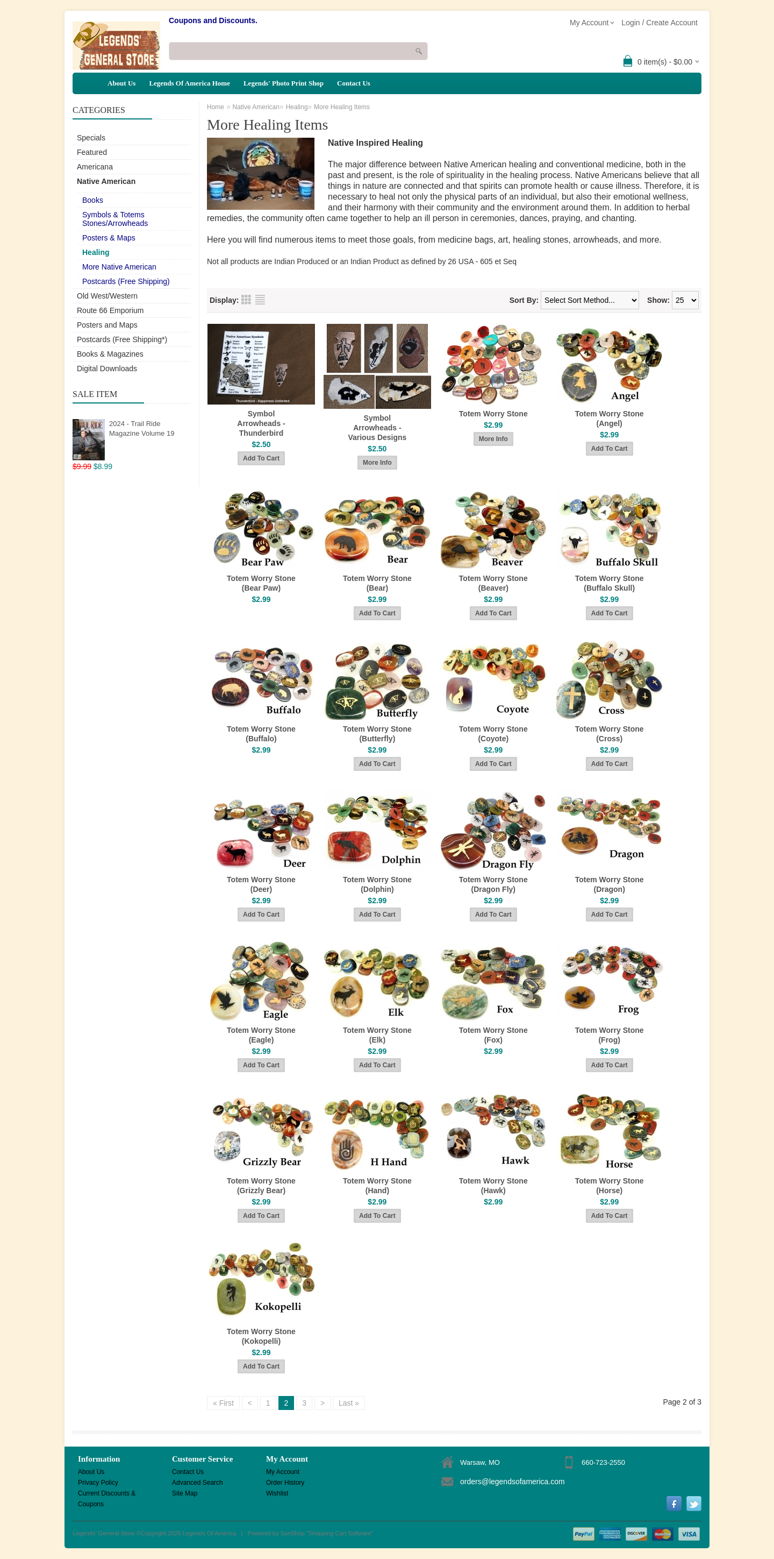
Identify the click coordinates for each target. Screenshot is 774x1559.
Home (215, 107)
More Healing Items (342, 107)
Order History (285, 1482)
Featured (92, 152)
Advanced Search (197, 1482)
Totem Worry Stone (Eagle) (261, 1035)
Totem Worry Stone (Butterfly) (377, 734)
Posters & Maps (108, 237)
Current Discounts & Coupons (106, 1494)
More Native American (119, 267)
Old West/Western (107, 296)
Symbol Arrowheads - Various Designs (377, 428)
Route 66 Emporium (110, 310)
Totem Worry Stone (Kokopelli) (261, 1336)
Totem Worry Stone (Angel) (609, 418)
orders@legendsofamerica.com (512, 1481)
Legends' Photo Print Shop (283, 83)
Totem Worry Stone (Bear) (377, 583)
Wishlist (277, 1493)
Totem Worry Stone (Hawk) (493, 1186)
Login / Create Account (659, 22)
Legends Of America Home (189, 83)
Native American (106, 181)
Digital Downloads (107, 368)
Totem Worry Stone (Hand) (377, 1186)
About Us (121, 83)
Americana (95, 166)
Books (92, 200)
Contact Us (353, 83)
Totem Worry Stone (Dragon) (609, 884)
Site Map (184, 1493)
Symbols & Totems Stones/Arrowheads (115, 219)
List (260, 299)
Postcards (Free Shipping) (126, 281)
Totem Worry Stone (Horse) (609, 1186)
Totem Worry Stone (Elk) (377, 1035)
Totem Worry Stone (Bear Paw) (261, 583)
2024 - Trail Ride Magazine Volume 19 (141, 428)
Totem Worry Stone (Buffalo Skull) (609, 583)
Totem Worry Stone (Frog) (609, 1035)
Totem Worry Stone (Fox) (493, 1035)
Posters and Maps (107, 325)
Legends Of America (209, 1533)
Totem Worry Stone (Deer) (261, 884)
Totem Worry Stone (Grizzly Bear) (261, 1186)
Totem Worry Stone (493, 413)
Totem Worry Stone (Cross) (609, 734)
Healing (96, 252)
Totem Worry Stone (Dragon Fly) (493, 884)
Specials (91, 137)
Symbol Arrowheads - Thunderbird (261, 423)
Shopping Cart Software (340, 1533)
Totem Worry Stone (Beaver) (493, 583)
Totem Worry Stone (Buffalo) (261, 734)
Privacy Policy (98, 1482)
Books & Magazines (110, 354)
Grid (246, 299)
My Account (282, 1472)
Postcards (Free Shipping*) (122, 339)
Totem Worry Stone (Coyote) (493, 734)
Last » (349, 1403)
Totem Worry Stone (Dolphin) (377, 884)
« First (223, 1403)
